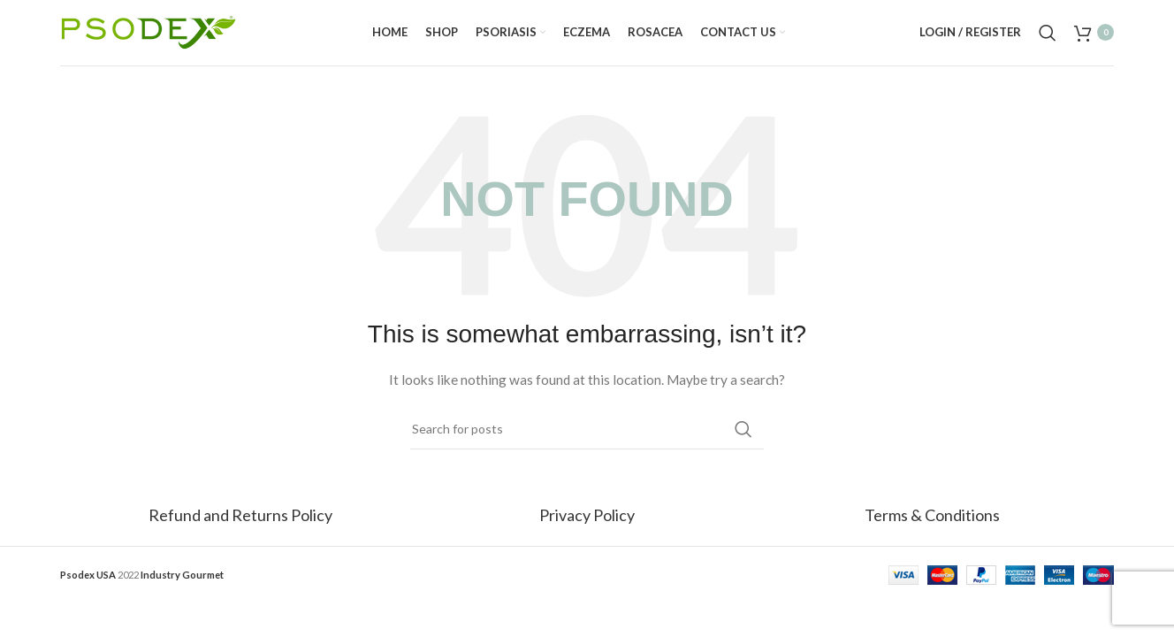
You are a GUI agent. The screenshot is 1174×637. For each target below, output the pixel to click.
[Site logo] (148, 37)
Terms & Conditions (932, 528)
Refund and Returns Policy (242, 528)
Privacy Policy (587, 528)
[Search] (1047, 40)
